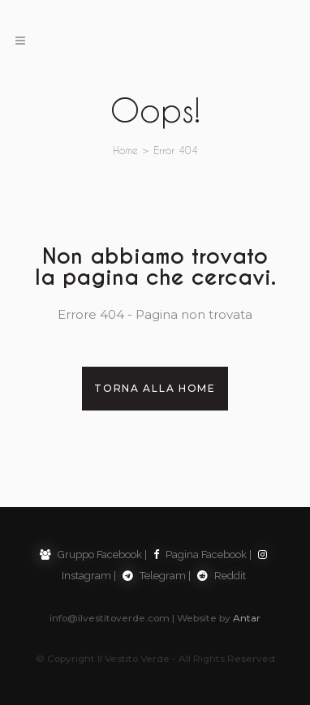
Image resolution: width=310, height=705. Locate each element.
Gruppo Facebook (91, 554)
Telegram (154, 576)
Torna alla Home (155, 388)
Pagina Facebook (200, 554)
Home (125, 150)
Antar (246, 618)
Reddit (221, 576)
